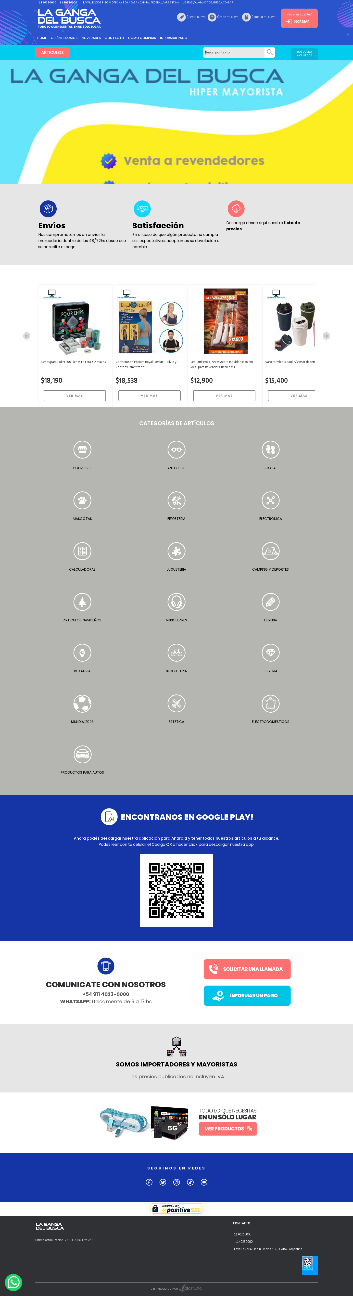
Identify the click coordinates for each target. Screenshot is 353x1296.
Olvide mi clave (227, 17)
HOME (42, 38)
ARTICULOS (52, 53)
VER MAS (74, 396)
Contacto (114, 38)
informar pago (173, 38)
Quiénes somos (64, 38)
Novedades (91, 38)
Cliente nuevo (196, 17)
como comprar (142, 38)
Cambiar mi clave (263, 17)
